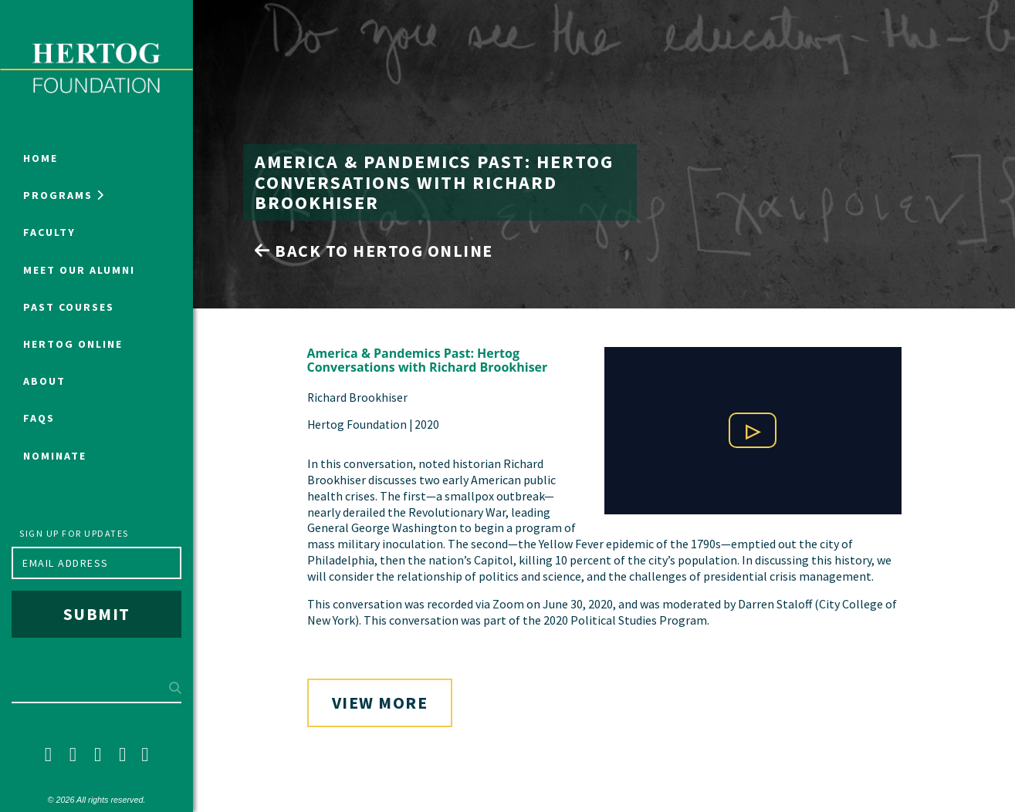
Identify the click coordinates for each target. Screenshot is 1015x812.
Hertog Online (73, 344)
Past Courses (68, 307)
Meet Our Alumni (79, 270)
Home (40, 158)
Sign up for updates (74, 533)
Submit (96, 614)
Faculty (49, 232)
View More (380, 702)
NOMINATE (54, 456)
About (44, 381)
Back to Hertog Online (374, 250)
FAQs (39, 418)
